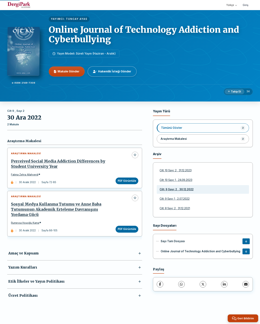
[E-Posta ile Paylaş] (245, 284)
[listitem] (203, 127)
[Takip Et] (234, 91)
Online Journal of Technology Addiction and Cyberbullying (144, 34)
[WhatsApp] (181, 284)
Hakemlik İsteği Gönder (112, 71)
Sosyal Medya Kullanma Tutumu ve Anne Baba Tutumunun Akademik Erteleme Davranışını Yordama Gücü (57, 212)
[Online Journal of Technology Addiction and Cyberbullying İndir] (246, 251)
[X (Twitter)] (203, 284)
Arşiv (157, 154)
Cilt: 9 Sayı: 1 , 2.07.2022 (175, 198)
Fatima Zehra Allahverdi (25, 175)
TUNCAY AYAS (76, 19)
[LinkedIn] (224, 284)
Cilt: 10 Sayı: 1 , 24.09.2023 (176, 180)
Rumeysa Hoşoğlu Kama (26, 225)
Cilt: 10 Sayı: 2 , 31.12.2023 (176, 170)
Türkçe (231, 5)
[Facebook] (160, 284)
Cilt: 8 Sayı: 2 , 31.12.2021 (175, 208)
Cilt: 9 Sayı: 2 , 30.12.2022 (177, 189)
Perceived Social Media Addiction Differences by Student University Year (59, 165)
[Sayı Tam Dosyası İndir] (246, 241)
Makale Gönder (66, 71)
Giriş (245, 5)
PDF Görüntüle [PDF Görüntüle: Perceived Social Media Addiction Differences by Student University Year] (126, 181)
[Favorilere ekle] (134, 155)
